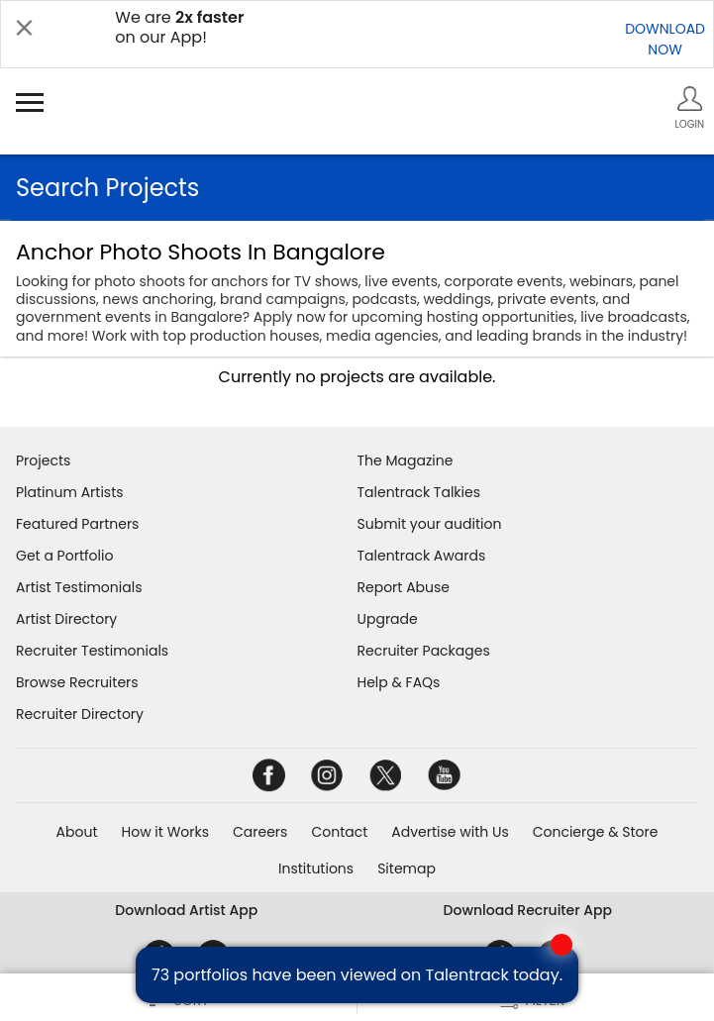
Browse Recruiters (77, 682)
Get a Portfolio (64, 555)
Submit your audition (429, 524)
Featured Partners (77, 524)
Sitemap (406, 868)
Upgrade (387, 619)
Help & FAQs (399, 682)
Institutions (316, 868)
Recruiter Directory (80, 714)
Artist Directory (66, 619)
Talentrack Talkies (418, 492)
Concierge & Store (596, 832)
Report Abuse (404, 587)
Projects (43, 460)
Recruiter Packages (423, 651)
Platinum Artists (70, 492)
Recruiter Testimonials (92, 651)
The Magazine (405, 460)
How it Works (166, 832)
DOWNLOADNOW (665, 39)
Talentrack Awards (421, 555)
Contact (339, 832)
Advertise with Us (449, 832)
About (77, 832)
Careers (260, 832)
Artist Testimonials (79, 587)
